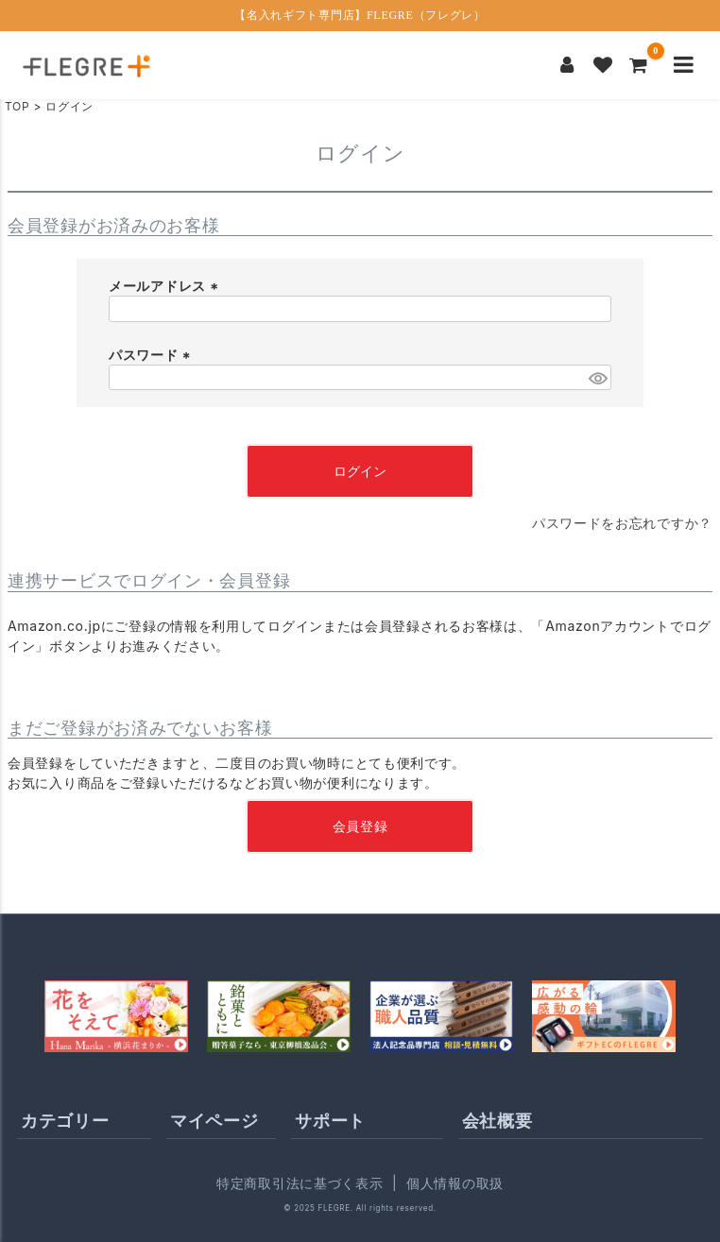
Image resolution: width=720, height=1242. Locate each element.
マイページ (214, 1121)
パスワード (152, 355)
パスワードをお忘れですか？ (622, 523)
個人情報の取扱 (455, 1183)
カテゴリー (65, 1121)
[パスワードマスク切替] (597, 378)
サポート (330, 1121)
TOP (17, 106)
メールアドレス (166, 286)
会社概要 (497, 1121)
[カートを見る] (639, 65)
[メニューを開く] (683, 65)
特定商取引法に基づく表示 (299, 1183)
